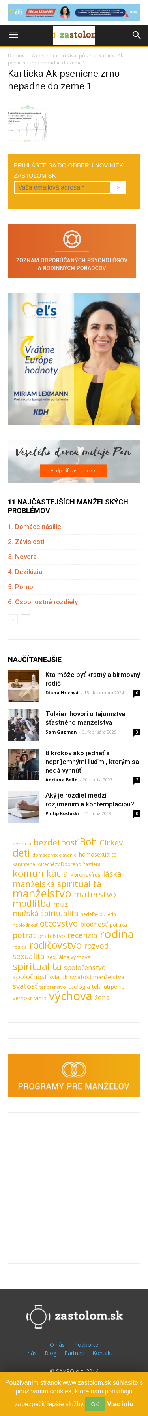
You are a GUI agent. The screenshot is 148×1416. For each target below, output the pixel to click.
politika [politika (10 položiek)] (118, 924)
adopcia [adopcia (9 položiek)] (22, 843)
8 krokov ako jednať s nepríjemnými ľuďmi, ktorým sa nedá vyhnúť (92, 761)
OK (95, 1404)
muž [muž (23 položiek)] (60, 904)
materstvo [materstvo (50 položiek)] (95, 894)
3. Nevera (22, 557)
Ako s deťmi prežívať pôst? (61, 55)
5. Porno (20, 587)
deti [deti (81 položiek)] (21, 853)
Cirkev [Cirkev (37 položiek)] (111, 842)
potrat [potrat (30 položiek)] (24, 935)
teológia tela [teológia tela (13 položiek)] (84, 986)
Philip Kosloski (62, 813)
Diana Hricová (62, 693)
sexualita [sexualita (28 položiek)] (29, 956)
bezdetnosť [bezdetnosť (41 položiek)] (55, 842)
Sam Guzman (61, 732)
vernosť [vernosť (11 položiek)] (22, 998)
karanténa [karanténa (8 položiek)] (24, 864)
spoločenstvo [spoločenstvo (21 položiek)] (85, 967)
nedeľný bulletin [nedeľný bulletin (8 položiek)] (98, 914)
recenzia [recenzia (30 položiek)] (82, 935)
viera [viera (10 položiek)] (40, 998)
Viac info (120, 1404)
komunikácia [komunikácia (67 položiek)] (40, 873)
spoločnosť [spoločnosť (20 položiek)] (30, 976)
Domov (16, 55)
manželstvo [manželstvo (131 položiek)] (42, 893)
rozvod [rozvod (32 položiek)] (96, 946)
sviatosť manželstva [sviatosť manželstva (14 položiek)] (97, 977)
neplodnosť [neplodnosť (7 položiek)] (25, 925)
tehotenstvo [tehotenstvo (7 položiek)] (52, 987)
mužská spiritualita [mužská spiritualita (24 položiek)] (45, 913)
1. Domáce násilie (34, 527)
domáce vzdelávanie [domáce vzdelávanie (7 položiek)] (54, 855)
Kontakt (102, 1353)
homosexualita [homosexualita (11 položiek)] (98, 854)
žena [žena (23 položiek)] (102, 997)
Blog (50, 1353)
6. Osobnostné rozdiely (43, 602)
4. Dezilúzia (25, 572)
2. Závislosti (26, 542)
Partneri (74, 1353)
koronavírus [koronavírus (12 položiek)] (86, 874)
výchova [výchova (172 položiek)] (70, 996)
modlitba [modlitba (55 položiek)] (32, 903)
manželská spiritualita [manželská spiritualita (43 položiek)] (57, 884)
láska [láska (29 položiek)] (112, 874)
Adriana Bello (61, 780)
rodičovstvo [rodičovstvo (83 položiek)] (55, 945)
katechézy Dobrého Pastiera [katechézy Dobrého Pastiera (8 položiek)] (69, 864)
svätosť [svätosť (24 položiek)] (25, 986)
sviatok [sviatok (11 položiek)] (58, 977)
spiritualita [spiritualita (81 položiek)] (37, 966)
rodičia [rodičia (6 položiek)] (20, 947)
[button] (137, 35)
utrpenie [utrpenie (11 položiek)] (114, 986)
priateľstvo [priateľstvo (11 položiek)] (51, 936)
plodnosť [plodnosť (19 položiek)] (93, 924)
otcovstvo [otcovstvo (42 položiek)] (59, 923)
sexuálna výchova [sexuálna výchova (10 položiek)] (69, 957)
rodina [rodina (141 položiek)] (117, 934)
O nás (57, 1344)
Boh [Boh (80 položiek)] (88, 842)
